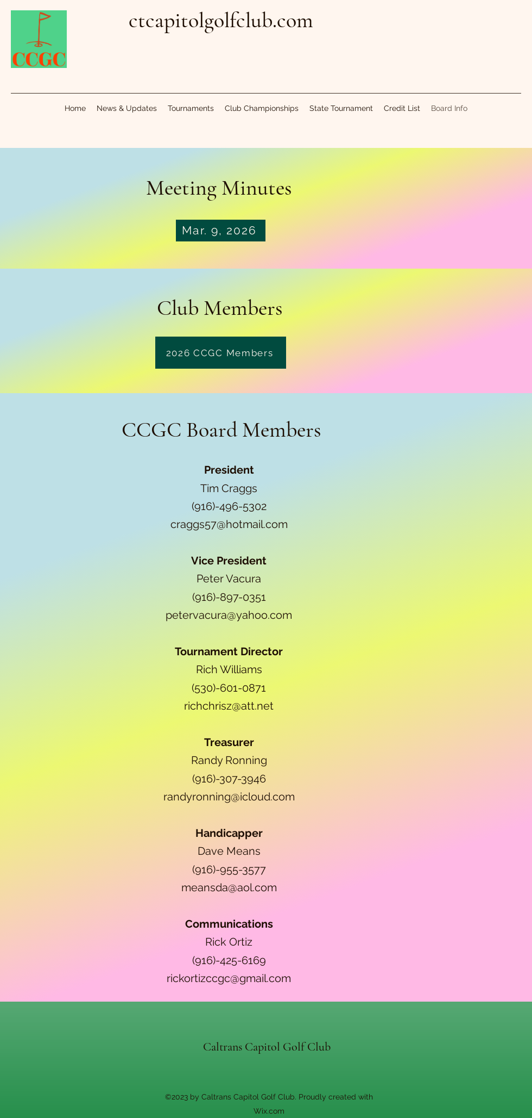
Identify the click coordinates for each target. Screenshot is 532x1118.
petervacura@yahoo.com (229, 615)
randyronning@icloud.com (229, 796)
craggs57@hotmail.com (229, 524)
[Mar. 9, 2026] (220, 230)
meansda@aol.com (229, 887)
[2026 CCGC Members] (220, 353)
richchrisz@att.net (229, 705)
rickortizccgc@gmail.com (229, 978)
